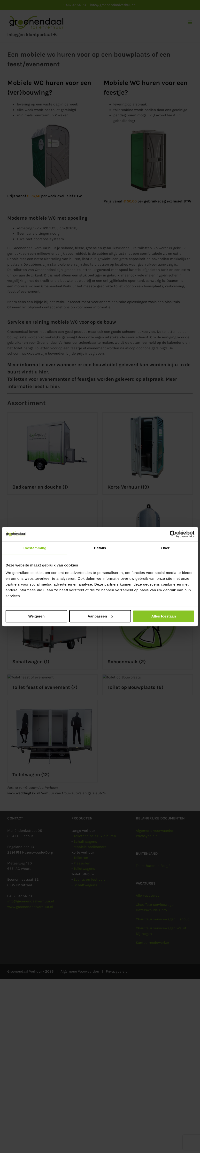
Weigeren (36, 616)
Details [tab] (100, 548)
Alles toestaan (163, 616)
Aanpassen (100, 616)
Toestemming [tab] (34, 548)
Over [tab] (165, 548)
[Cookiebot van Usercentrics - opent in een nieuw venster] (173, 534)
